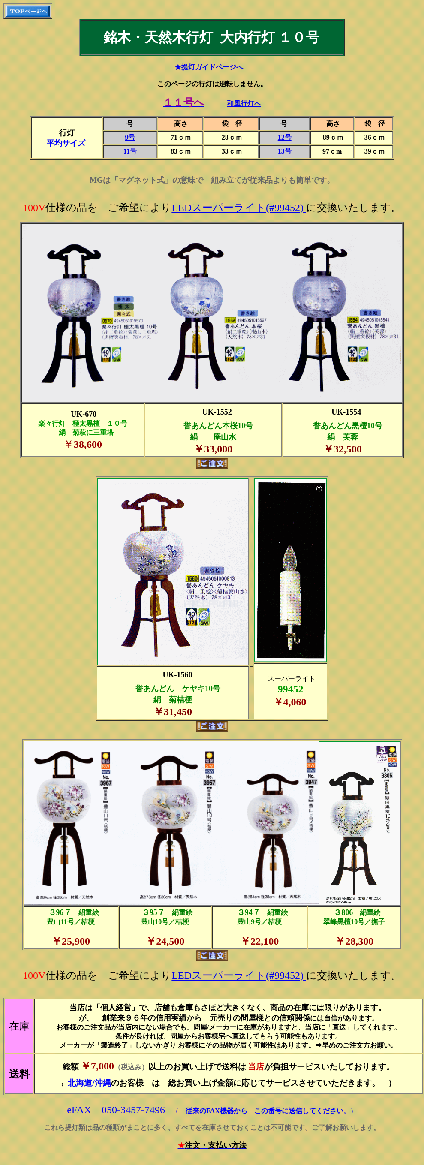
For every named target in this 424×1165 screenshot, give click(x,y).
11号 (130, 151)
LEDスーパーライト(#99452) (238, 207)
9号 (130, 137)
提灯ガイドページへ (212, 67)
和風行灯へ (244, 103)
